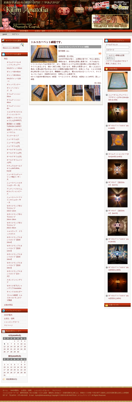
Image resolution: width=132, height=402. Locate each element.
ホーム (8, 31)
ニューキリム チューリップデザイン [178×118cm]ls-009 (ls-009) (118, 97)
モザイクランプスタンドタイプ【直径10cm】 (14, 239)
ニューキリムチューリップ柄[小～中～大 (14, 176)
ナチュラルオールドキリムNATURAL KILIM (14, 168)
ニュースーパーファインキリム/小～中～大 (14, 199)
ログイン (15, 34)
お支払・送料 (40, 31)
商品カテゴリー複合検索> (11, 47)
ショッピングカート (56, 31)
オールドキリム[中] (14, 153)
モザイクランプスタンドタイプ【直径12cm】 (14, 248)
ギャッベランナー (13, 84)
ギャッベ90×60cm (14, 75)
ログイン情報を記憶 (115, 55)
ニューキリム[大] (13, 146)
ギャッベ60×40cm (14, 72)
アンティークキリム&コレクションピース (14, 191)
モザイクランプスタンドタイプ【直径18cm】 (14, 265)
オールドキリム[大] (14, 156)
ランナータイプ (13, 136)
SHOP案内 (24, 31)
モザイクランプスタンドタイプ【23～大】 (14, 273)
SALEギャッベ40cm (14, 68)
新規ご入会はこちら (113, 63)
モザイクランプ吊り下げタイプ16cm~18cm (14, 216)
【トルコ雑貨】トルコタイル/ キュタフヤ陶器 (14, 297)
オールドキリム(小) (14, 149)
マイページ (72, 31)
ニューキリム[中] (13, 143)
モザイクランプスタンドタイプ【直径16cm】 (14, 256)
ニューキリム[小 (13, 139)
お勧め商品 (8, 305)
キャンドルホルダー (14, 292)
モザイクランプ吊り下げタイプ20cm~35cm (14, 225)
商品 (6, 59)
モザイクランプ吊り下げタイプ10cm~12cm (14, 208)
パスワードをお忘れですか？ (117, 61)
